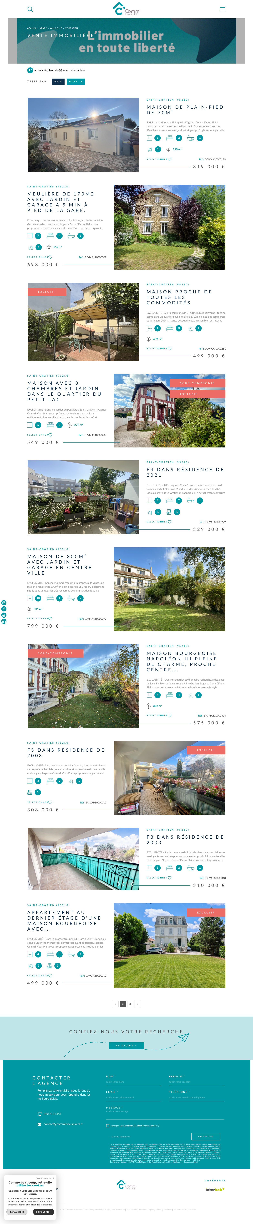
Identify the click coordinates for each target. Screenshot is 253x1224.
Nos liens (167, 1210)
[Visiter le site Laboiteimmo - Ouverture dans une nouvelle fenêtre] (38, 1209)
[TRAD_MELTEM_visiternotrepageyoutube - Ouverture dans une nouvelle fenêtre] (3, 615)
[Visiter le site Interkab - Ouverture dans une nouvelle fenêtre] (215, 1189)
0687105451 (52, 1114)
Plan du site (132, 1210)
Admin (159, 1210)
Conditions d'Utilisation (172, 1162)
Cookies (192, 1210)
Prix (58, 81)
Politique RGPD (180, 1210)
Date (75, 81)
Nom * (111, 1076)
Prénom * (177, 1076)
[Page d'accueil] (126, 9)
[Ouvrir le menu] (223, 9)
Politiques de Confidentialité (149, 1162)
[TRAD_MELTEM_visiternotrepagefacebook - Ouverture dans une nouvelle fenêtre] (3, 609)
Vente (43, 28)
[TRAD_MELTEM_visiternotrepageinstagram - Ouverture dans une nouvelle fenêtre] (3, 602)
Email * (112, 1092)
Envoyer (205, 1137)
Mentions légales (146, 1210)
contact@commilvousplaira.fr (63, 1124)
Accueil (31, 28)
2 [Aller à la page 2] (130, 1004)
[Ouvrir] (30, 9)
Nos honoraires (118, 1210)
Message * (114, 1108)
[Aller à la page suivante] (137, 1004)
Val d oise (56, 28)
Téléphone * (179, 1092)
